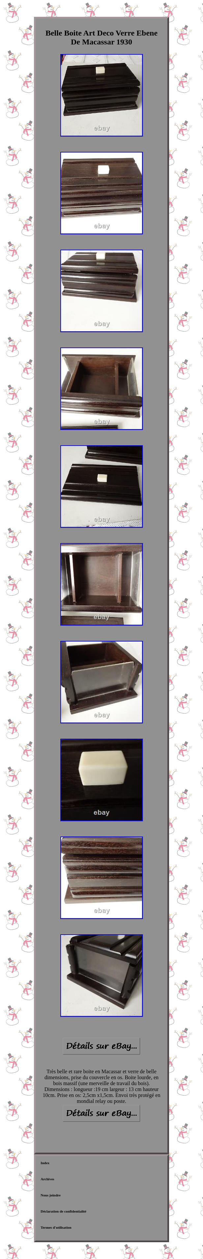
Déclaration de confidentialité (63, 1211)
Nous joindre (51, 1195)
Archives (47, 1179)
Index (45, 1163)
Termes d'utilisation (56, 1227)
